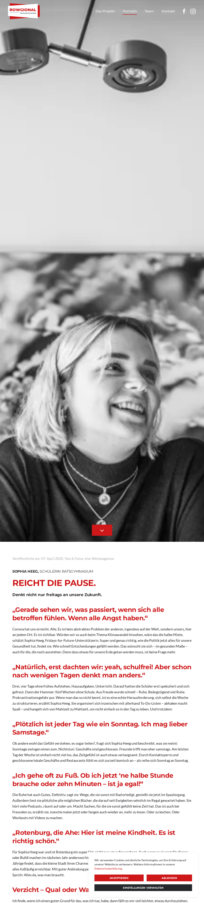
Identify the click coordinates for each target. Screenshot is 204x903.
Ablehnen (169, 878)
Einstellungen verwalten (143, 887)
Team (149, 11)
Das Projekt (105, 11)
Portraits (130, 11)
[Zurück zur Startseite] (24, 11)
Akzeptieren (119, 878)
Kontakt (168, 11)
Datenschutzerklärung (108, 868)
